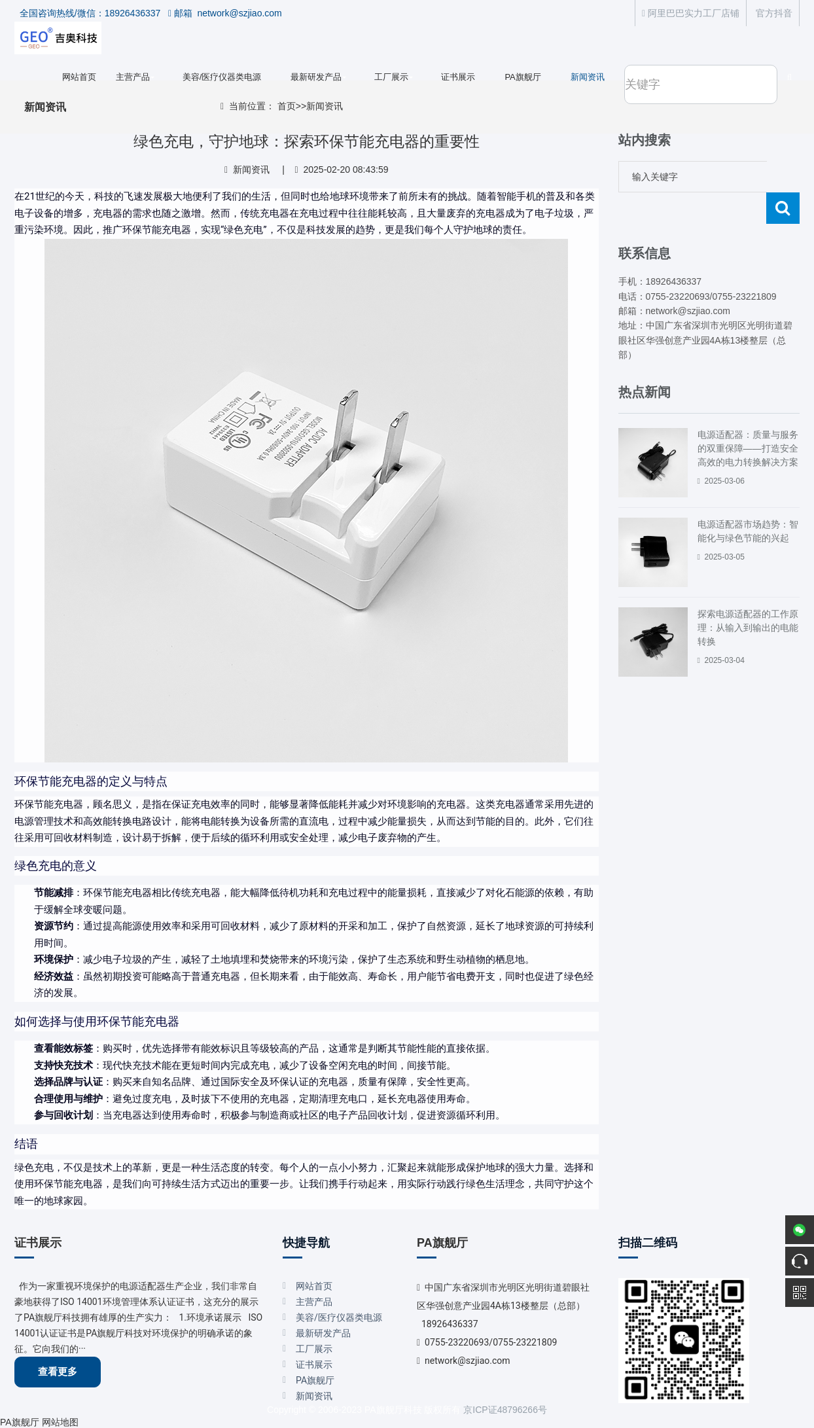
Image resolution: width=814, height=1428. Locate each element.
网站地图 (60, 1422)
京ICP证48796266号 (505, 1409)
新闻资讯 (588, 77)
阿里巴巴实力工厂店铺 (690, 13)
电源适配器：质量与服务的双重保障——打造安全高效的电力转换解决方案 (748, 417)
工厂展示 (391, 77)
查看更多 (57, 1372)
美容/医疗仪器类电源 (222, 77)
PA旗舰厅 (522, 77)
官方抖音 (772, 13)
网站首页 (79, 77)
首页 (286, 106)
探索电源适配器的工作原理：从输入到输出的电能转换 (748, 596)
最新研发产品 (316, 77)
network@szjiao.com (467, 1360)
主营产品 (133, 77)
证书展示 (458, 77)
